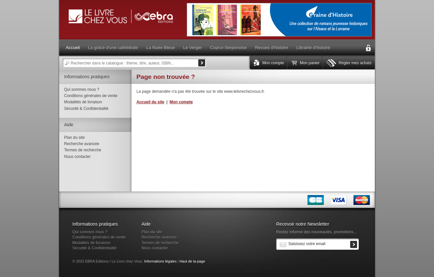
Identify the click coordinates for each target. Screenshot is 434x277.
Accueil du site (150, 102)
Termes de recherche (82, 150)
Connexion (368, 48)
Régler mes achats (355, 63)
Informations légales (160, 261)
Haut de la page (192, 261)
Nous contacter (77, 156)
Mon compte (273, 63)
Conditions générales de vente (90, 95)
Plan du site (74, 137)
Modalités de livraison (83, 102)
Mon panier (310, 63)
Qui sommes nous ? (81, 89)
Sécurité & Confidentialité (86, 108)
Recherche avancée (81, 143)
